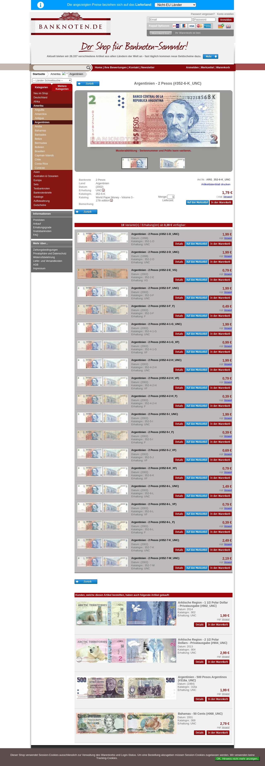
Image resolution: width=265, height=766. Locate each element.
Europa (38, 180)
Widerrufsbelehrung (44, 257)
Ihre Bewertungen (115, 67)
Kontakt (134, 67)
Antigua (39, 118)
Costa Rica (41, 163)
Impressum (39, 268)
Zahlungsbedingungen (45, 249)
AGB (35, 264)
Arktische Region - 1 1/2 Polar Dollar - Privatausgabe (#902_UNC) (203, 604)
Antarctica (41, 113)
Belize (38, 138)
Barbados (40, 134)
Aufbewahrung (41, 201)
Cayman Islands (44, 155)
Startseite (39, 74)
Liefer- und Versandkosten (47, 261)
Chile (38, 159)
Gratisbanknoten (42, 231)
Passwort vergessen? (203, 14)
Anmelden (192, 67)
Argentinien (73, 74)
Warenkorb (223, 67)
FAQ (35, 234)
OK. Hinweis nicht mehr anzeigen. (237, 758)
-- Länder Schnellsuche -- (52, 80)
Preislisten (39, 220)
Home (98, 67)
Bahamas (40, 130)
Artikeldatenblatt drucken (215, 184)
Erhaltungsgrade (42, 227)
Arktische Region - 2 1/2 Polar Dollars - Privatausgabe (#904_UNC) (202, 641)
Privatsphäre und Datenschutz (49, 253)
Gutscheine (40, 205)
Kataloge (38, 196)
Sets (36, 184)
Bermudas (41, 142)
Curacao (40, 167)
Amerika (55, 74)
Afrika (37, 101)
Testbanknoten (42, 188)
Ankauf (37, 223)
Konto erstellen (225, 14)
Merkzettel (207, 67)
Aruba (38, 126)
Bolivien (39, 147)
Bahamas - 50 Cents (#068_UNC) (200, 713)
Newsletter (147, 67)
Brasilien (40, 151)
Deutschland (40, 97)
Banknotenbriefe (43, 192)
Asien (37, 172)
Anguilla (39, 109)
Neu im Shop (41, 93)
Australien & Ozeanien (46, 176)
